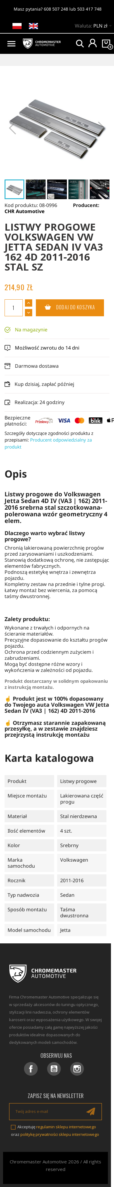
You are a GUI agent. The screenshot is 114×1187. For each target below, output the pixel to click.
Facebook (31, 1069)
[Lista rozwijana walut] (103, 26)
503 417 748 (89, 9)
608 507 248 (56, 9)
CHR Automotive (25, 211)
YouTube (54, 1069)
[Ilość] (14, 307)
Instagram (77, 1069)
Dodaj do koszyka (65, 307)
